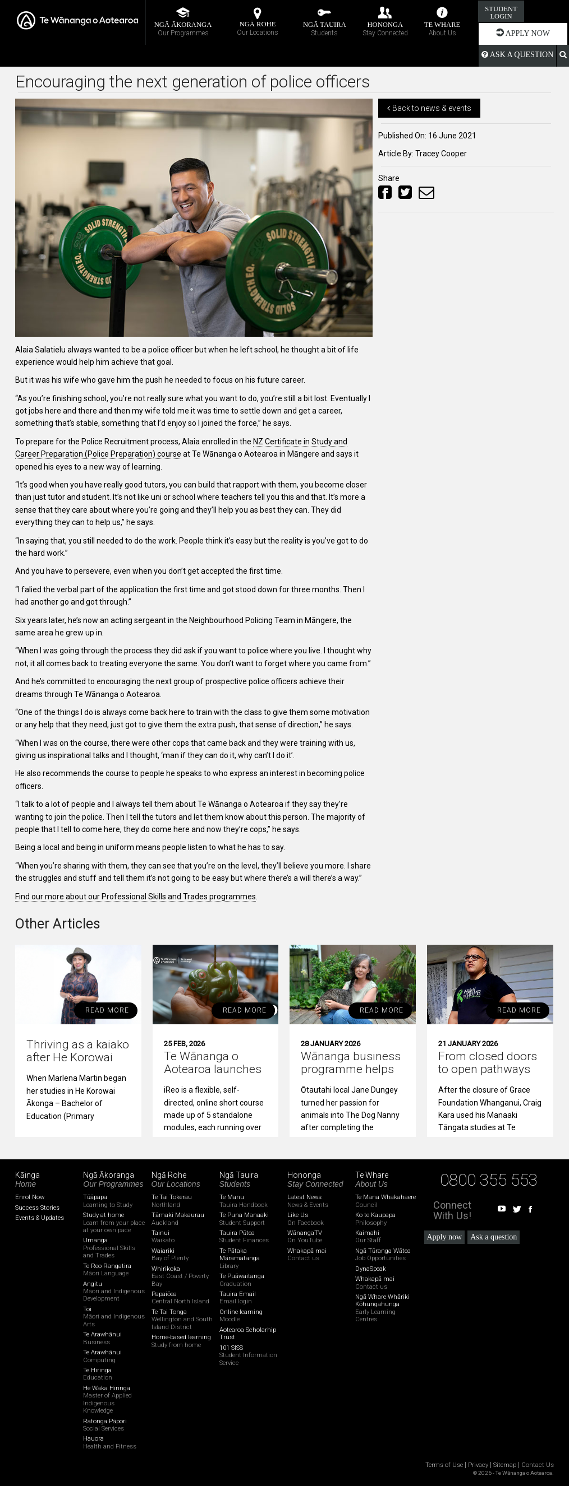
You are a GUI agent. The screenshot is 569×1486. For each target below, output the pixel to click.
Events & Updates (39, 1218)
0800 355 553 (489, 1180)
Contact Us (537, 1465)
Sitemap (504, 1465)
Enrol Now (29, 1197)
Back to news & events (429, 108)
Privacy (478, 1465)
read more (107, 1010)
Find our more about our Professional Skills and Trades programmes (135, 896)
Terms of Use (444, 1465)
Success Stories (37, 1207)
